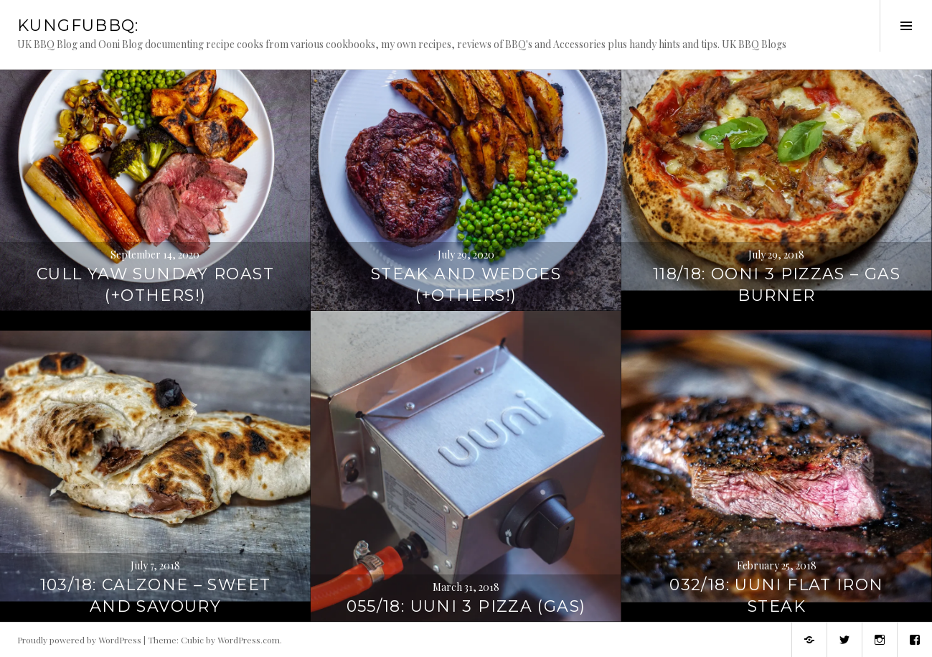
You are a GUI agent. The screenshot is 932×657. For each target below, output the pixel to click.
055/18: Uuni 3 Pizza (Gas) (466, 606)
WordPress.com (248, 640)
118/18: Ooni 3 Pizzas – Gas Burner (776, 284)
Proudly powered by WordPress (79, 640)
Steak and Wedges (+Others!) (466, 284)
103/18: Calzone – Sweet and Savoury (155, 595)
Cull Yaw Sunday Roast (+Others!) (155, 284)
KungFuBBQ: (78, 25)
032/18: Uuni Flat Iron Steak (776, 595)
